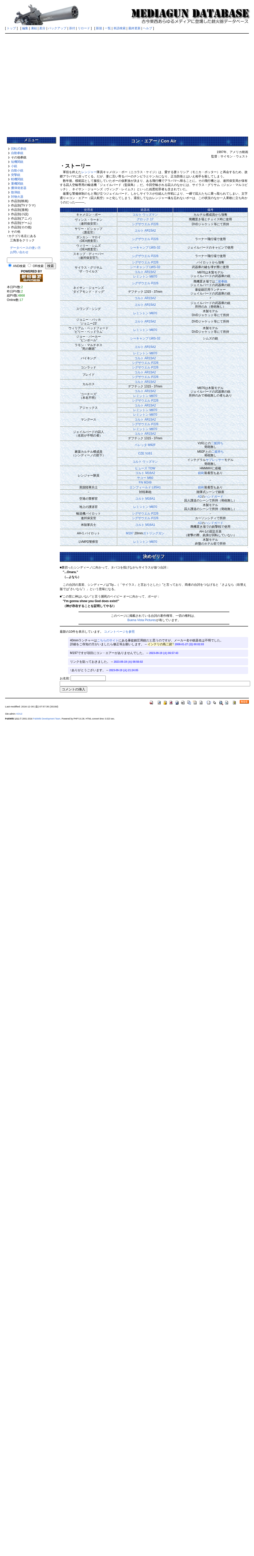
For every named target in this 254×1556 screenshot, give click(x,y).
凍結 (34, 28)
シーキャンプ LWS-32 (145, 247)
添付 (72, 28)
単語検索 (119, 28)
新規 (99, 28)
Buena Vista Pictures (141, 620)
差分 (42, 28)
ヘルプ (147, 28)
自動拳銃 (17, 153)
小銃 (14, 166)
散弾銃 (15, 192)
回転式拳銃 (18, 148)
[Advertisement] (48, 83)
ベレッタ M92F (145, 445)
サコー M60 (145, 478)
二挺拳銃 (221, 281)
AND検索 (19, 266)
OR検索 (38, 266)
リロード (84, 28)
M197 (129, 533)
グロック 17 (145, 219)
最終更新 (134, 28)
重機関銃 (17, 183)
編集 (25, 28)
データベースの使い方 (25, 248)
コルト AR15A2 (145, 230)
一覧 (108, 28)
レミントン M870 (145, 276)
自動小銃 (17, 170)
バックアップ (57, 28)
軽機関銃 (17, 179)
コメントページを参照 (119, 631)
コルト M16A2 (145, 473)
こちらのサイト (108, 640)
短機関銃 (17, 162)
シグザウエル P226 (145, 224)
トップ (11, 28)
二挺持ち (217, 443)
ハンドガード (214, 496)
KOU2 (19, 714)
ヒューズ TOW (145, 468)
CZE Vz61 (145, 453)
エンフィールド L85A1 (145, 487)
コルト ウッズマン (145, 214)
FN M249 (145, 482)
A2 (200, 496)
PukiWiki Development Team (46, 718)
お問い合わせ (19, 252)
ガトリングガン (153, 533)
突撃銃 (15, 175)
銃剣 (201, 473)
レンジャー (89, 172)
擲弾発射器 (18, 188)
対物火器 (17, 196)
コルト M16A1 (145, 498)
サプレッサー (215, 460)
